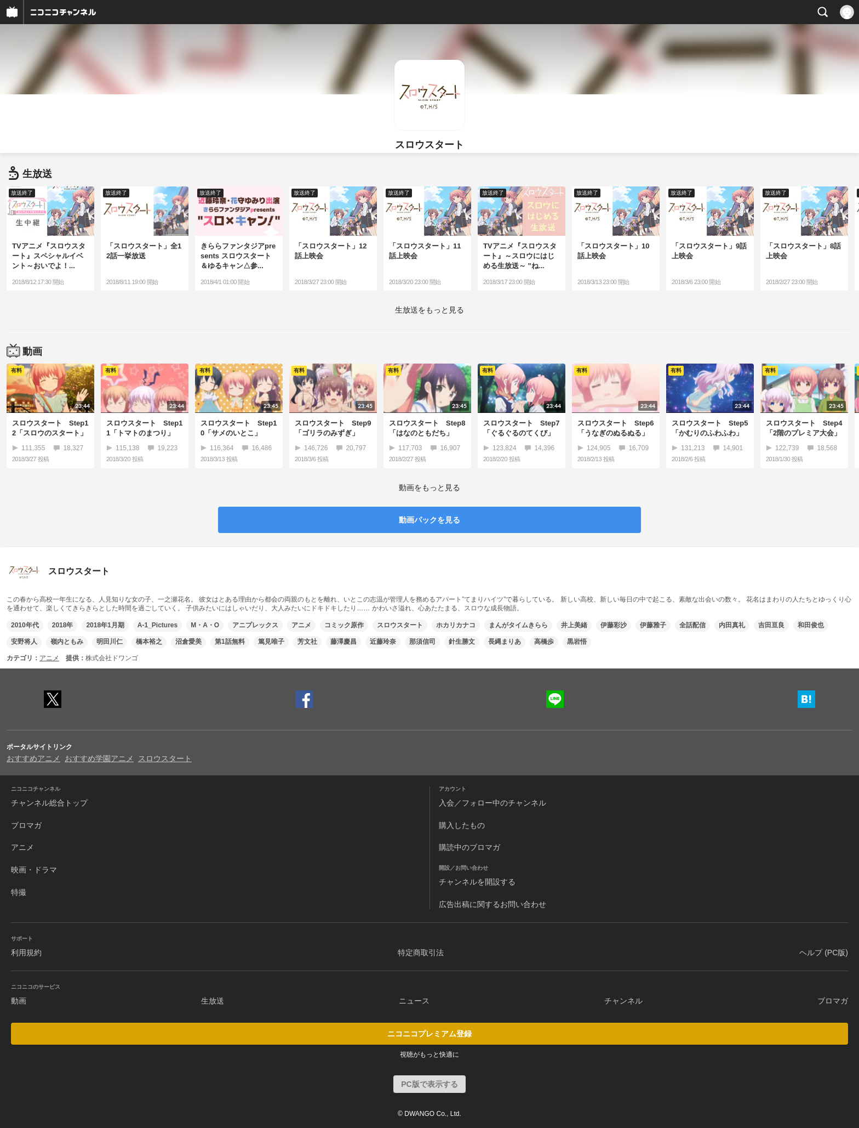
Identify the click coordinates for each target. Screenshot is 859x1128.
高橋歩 (544, 641)
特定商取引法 (421, 952)
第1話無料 (230, 641)
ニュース (414, 1000)
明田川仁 (109, 641)
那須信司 (422, 641)
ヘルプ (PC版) (823, 952)
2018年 (62, 625)
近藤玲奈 (383, 641)
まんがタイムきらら (518, 625)
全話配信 (692, 625)
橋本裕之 (149, 641)
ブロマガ (26, 825)
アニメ (301, 625)
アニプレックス (255, 625)
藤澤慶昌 (343, 641)
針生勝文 (462, 641)
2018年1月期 (105, 625)
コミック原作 (344, 625)
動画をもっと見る (429, 487)
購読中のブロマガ (469, 847)
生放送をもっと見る (429, 309)
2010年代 (25, 625)
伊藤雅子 (653, 625)
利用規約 (26, 952)
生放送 (212, 1000)
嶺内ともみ (66, 641)
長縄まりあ (504, 641)
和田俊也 (811, 625)
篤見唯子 (271, 641)
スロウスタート (400, 625)
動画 (18, 1000)
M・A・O (205, 625)
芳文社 (307, 641)
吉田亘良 (771, 625)
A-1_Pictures (157, 625)
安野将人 (24, 641)
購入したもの (462, 825)
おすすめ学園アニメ (99, 758)
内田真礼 (732, 625)
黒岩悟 (577, 641)
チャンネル (623, 1000)
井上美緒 (574, 625)
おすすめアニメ (33, 758)
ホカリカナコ (456, 625)
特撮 (18, 892)
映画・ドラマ (34, 869)
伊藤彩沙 (613, 625)
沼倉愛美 (188, 641)
